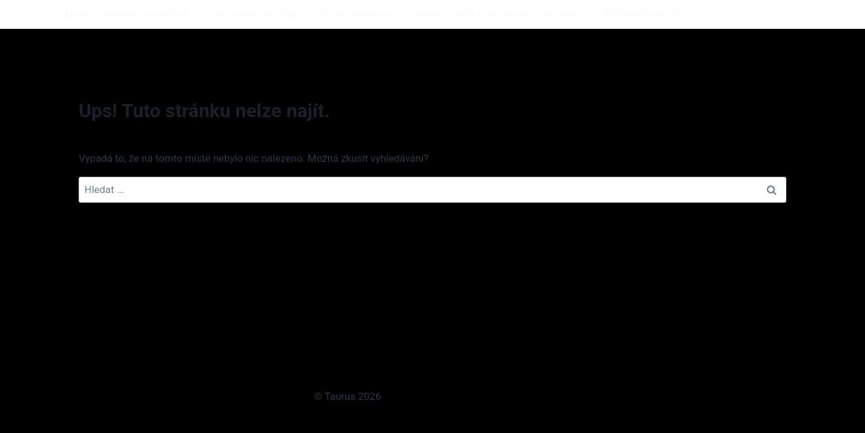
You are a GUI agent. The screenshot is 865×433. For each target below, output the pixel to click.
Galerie (427, 14)
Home (79, 14)
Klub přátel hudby (495, 14)
